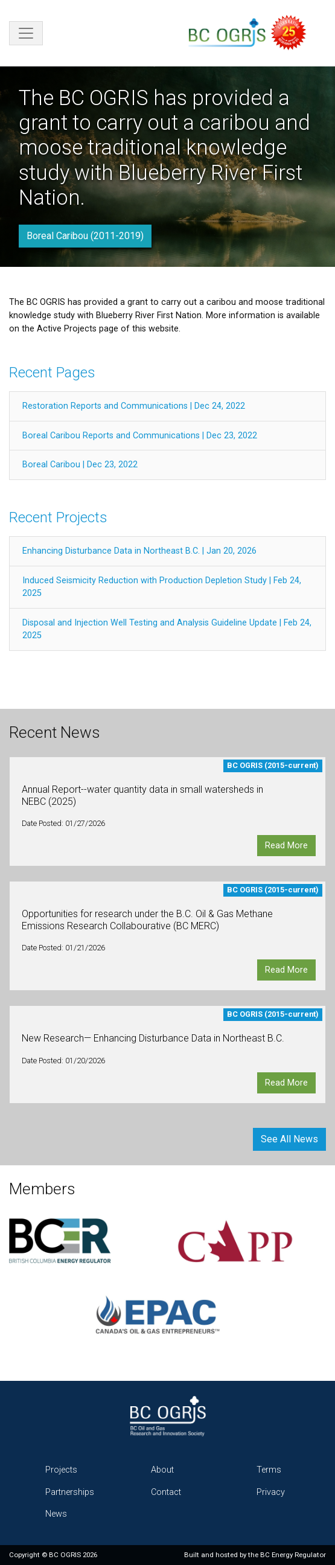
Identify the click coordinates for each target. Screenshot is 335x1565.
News (56, 1514)
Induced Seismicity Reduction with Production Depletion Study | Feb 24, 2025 (161, 587)
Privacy (271, 1492)
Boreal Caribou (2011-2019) (85, 236)
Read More (286, 845)
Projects (61, 1470)
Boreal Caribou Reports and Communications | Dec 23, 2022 (139, 435)
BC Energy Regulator (293, 1555)
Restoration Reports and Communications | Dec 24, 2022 (133, 406)
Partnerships (69, 1492)
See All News (289, 1139)
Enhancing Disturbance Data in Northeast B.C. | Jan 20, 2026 (139, 551)
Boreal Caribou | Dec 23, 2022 (80, 464)
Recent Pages (52, 372)
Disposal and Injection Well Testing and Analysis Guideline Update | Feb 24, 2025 (166, 629)
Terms (269, 1470)
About (162, 1470)
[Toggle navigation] (26, 33)
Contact (166, 1492)
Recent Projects (58, 517)
